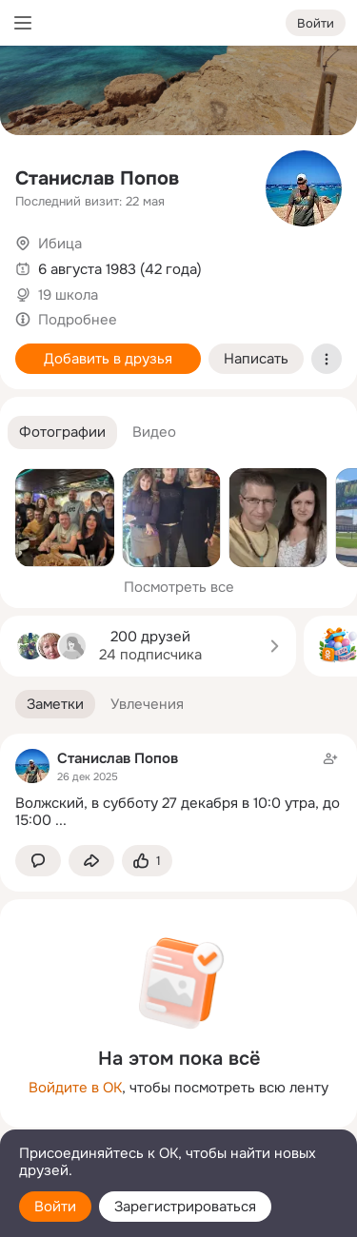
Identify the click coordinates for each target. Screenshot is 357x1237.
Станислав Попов (97, 178)
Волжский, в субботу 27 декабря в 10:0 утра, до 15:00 (177, 812)
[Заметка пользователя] (178, 790)
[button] (62, 432)
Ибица (60, 243)
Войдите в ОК (75, 1087)
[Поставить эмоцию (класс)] (147, 860)
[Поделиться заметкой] (91, 860)
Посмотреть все (179, 587)
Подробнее (77, 319)
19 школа (68, 294)
